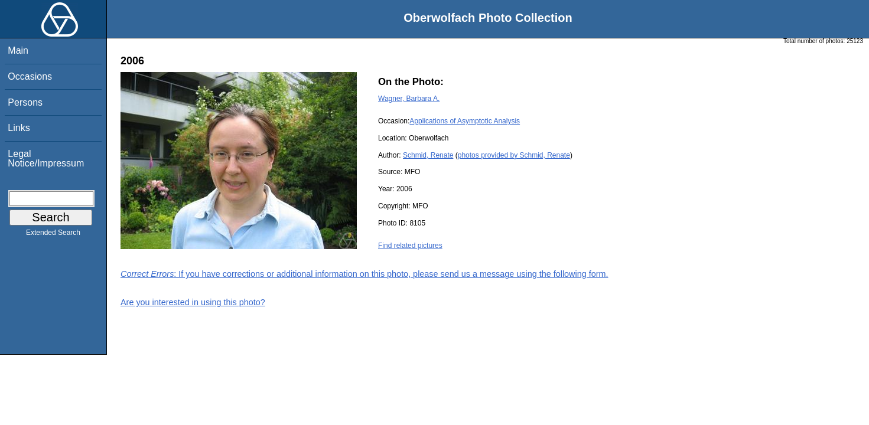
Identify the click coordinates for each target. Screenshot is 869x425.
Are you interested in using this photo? (193, 302)
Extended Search (53, 234)
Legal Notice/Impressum (46, 158)
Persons (25, 102)
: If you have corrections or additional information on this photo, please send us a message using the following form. (364, 274)
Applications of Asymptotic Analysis (464, 121)
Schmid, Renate (428, 155)
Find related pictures (410, 245)
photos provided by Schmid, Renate (514, 155)
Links (19, 128)
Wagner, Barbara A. (409, 98)
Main (18, 50)
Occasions (30, 76)
